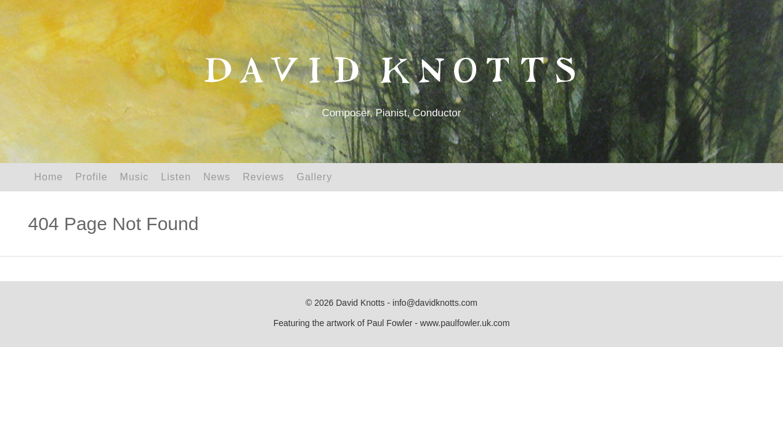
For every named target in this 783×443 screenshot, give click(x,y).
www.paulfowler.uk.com (465, 323)
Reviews (263, 177)
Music (134, 177)
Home (48, 177)
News (216, 177)
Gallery (315, 177)
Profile (91, 177)
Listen (176, 177)
